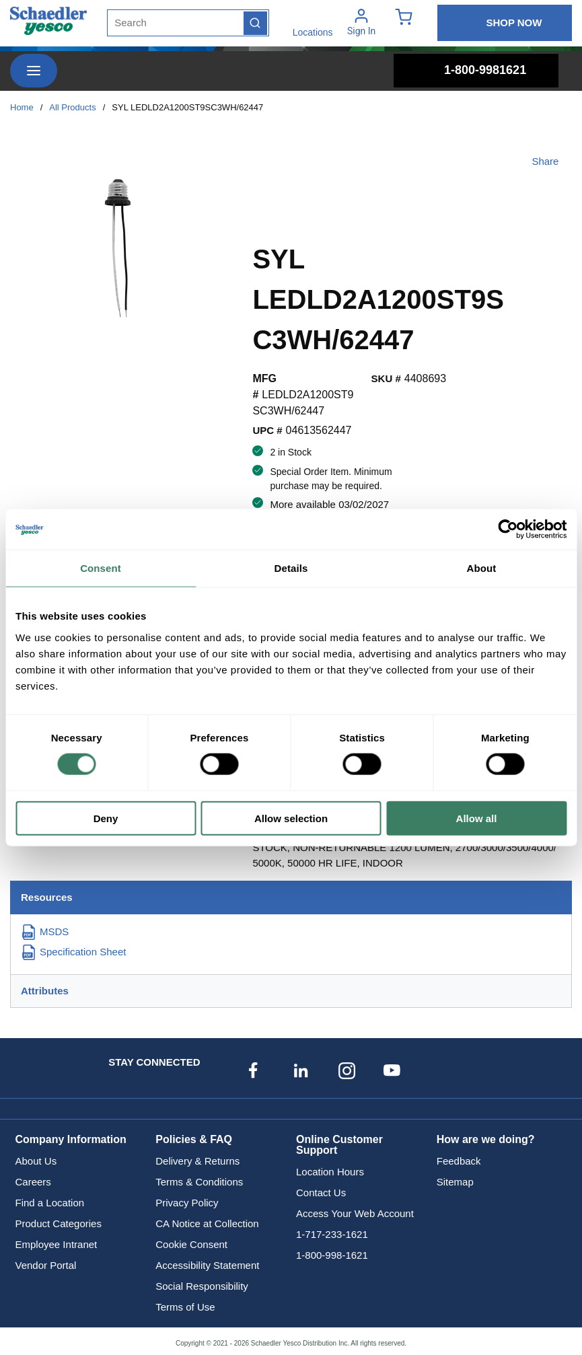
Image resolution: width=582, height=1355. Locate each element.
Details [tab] (291, 568)
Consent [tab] (100, 568)
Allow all (476, 817)
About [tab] (482, 568)
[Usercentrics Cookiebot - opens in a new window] (508, 529)
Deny (106, 817)
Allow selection (291, 817)
